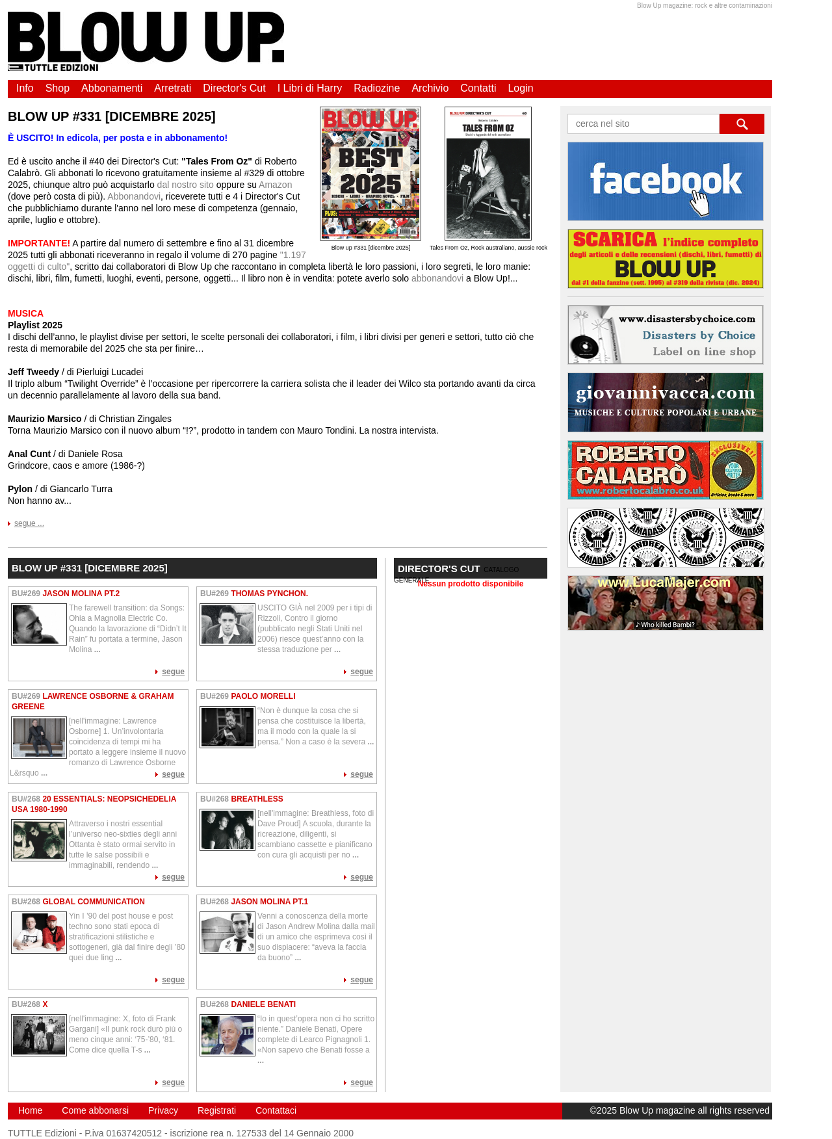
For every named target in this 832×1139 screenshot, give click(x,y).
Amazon (275, 184)
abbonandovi (437, 278)
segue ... (29, 523)
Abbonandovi (134, 196)
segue (173, 671)
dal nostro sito (185, 184)
